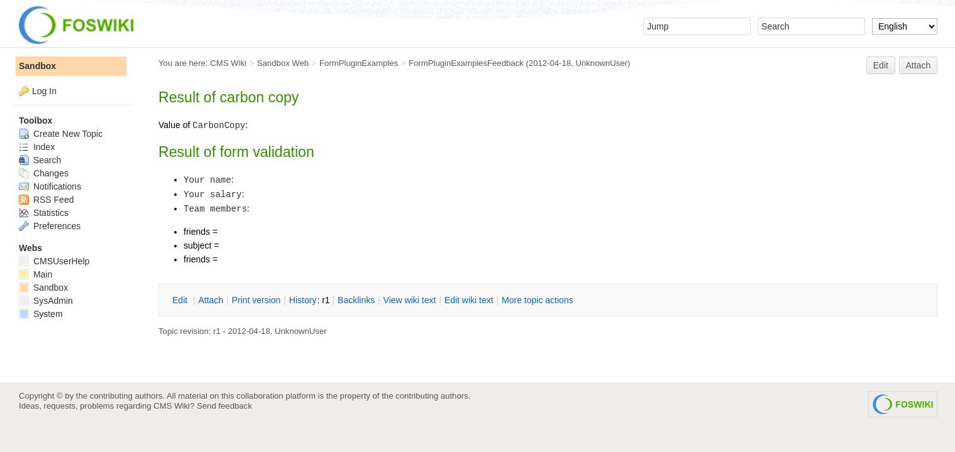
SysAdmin (46, 301)
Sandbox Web (283, 63)
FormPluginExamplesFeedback (466, 63)
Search (40, 160)
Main (35, 274)
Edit (880, 65)
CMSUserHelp (54, 261)
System (41, 314)
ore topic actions (537, 300)
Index (37, 147)
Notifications (50, 186)
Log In (44, 91)
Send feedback (224, 406)
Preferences (49, 226)
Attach (918, 65)
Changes (44, 173)
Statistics (44, 213)
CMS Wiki (228, 63)
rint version (256, 300)
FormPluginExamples (358, 63)
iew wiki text (410, 300)
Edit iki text (469, 300)
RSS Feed (46, 200)
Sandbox (37, 66)
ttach (210, 300)
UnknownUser (601, 63)
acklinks (356, 300)
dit (181, 300)
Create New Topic (60, 134)
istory (303, 300)
